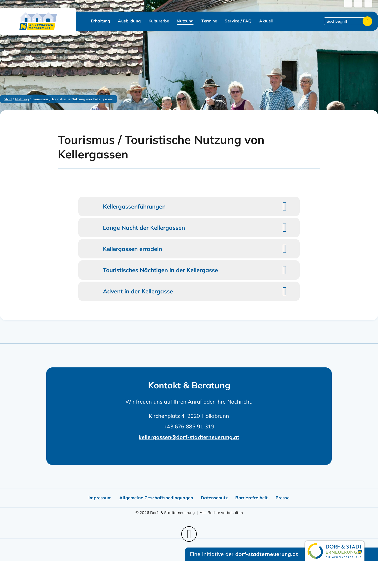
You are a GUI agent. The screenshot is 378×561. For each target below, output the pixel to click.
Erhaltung (100, 20)
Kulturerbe (158, 20)
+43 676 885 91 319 (189, 426)
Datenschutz (214, 497)
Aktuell (266, 20)
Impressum (100, 497)
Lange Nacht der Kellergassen (144, 227)
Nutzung (185, 20)
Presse (283, 497)
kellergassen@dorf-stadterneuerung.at (189, 437)
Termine (209, 20)
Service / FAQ (238, 20)
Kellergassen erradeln (132, 248)
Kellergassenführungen (134, 206)
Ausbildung (129, 20)
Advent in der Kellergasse (138, 291)
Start (8, 99)
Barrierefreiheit (251, 497)
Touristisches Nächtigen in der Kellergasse (160, 270)
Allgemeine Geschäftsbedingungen (156, 497)
